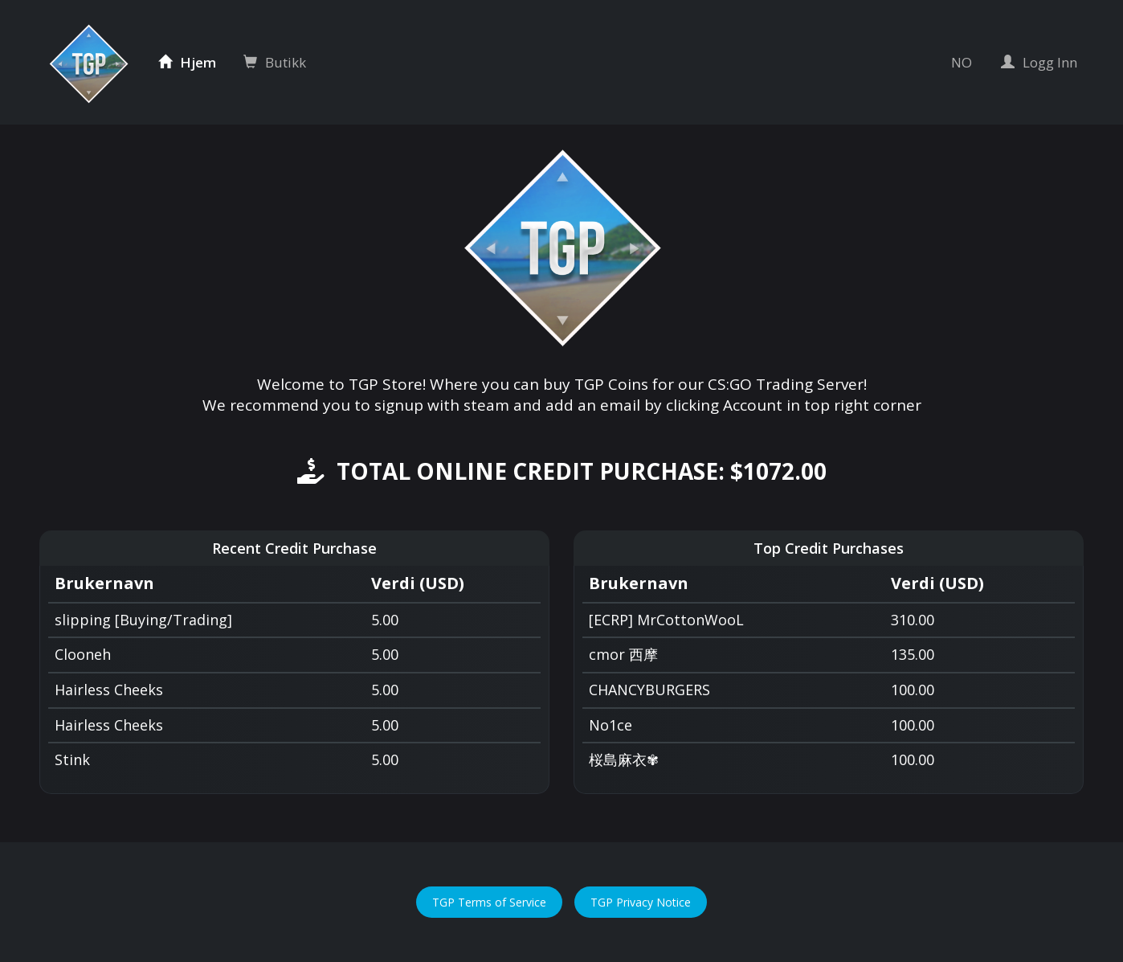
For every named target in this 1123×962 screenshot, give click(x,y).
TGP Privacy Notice (640, 902)
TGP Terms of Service (489, 902)
